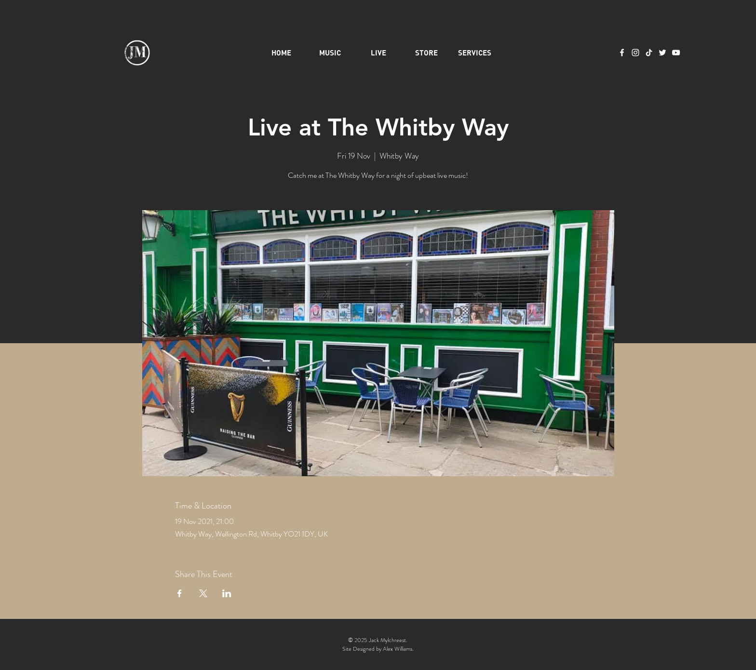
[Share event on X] (203, 593)
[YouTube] (676, 52)
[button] (475, 52)
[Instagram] (635, 52)
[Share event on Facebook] (179, 593)
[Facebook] (622, 52)
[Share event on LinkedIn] (226, 593)
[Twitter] (662, 52)
